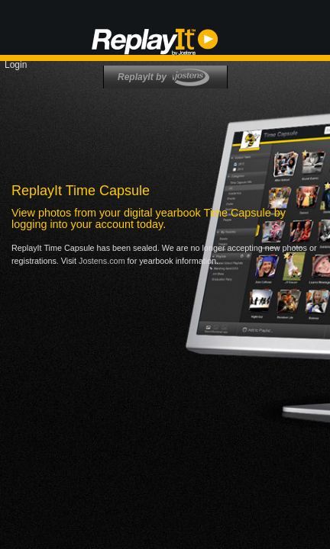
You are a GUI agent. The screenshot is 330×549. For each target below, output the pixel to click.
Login (16, 64)
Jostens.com (102, 260)
